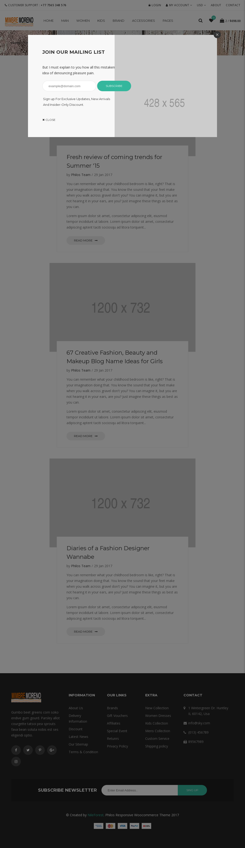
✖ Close (49, 120)
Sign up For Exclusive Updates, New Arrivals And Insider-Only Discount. (76, 102)
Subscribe (114, 86)
